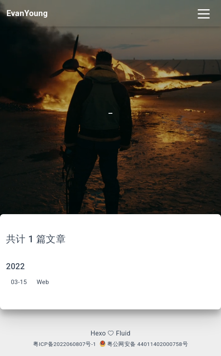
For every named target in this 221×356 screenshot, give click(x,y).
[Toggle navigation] (204, 13)
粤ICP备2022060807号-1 (64, 344)
